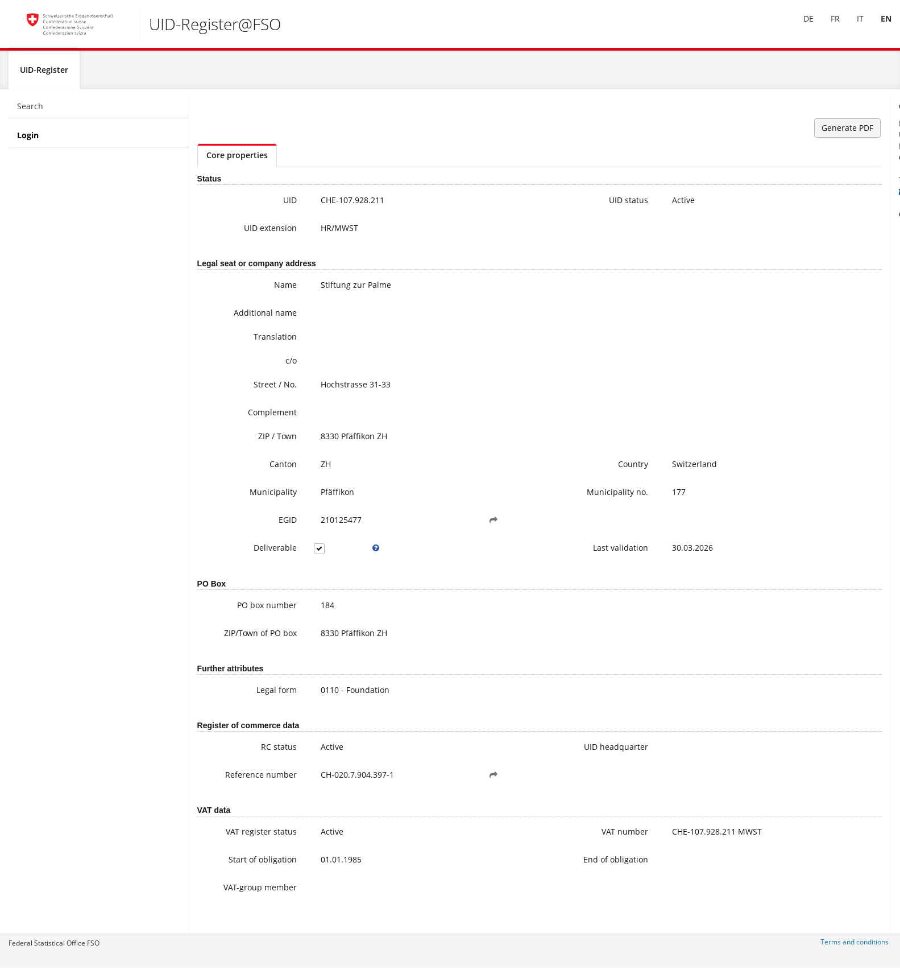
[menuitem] (800, 28)
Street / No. (248, 389)
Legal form (250, 695)
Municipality (246, 497)
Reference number (234, 779)
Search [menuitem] (30, 111)
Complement (245, 417)
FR (826, 27)
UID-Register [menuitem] (44, 74)
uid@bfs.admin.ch (783, 196)
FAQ (767, 270)
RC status (252, 751)
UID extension (243, 233)
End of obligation (507, 864)
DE (800, 27)
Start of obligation (236, 864)
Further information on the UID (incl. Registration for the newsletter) (819, 248)
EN (877, 27)
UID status (520, 205)
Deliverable (248, 552)
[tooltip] (335, 553)
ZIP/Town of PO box (233, 638)
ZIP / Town (250, 441)
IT (851, 27)
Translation (248, 341)
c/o (264, 365)
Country (525, 469)
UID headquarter (508, 751)
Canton (256, 469)
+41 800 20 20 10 (784, 185)
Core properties (237, 160)
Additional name (238, 317)
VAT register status (234, 836)
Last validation (512, 552)
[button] (426, 525)
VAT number (516, 836)
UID (263, 205)
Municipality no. (509, 497)
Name (258, 289)
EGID (261, 524)
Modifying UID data (796, 281)
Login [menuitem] (28, 140)
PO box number (240, 610)
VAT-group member (250, 898)
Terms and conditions (854, 947)
